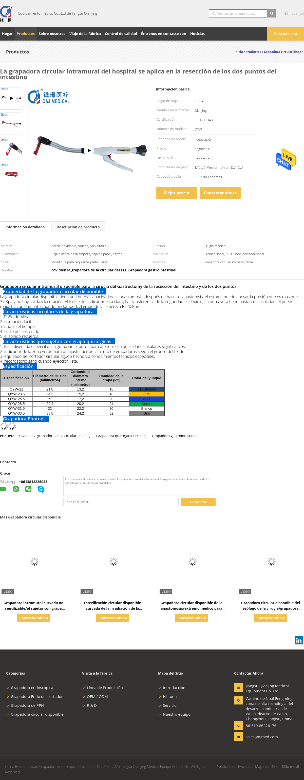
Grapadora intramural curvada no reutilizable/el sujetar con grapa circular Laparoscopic (33, 608)
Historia (167, 696)
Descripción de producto (78, 227)
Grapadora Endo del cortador (34, 696)
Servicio (167, 705)
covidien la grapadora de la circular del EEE (54, 435)
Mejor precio (176, 193)
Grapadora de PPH (25, 705)
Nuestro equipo (174, 714)
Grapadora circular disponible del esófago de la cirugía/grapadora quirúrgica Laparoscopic (270, 608)
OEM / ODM (95, 696)
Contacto (198, 501)
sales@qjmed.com (262, 736)
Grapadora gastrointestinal (174, 435)
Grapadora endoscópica (29, 687)
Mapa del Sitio (266, 766)
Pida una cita (285, 33)
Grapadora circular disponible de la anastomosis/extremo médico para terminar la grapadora (192, 608)
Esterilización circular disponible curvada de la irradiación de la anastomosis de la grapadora (112, 608)
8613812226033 (34, 481)
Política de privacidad (234, 766)
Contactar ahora (220, 193)
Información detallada (25, 227)
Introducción (171, 687)
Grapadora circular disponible (35, 714)
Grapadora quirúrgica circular (120, 435)
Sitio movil (290, 766)
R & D (89, 705)
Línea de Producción (102, 687)
